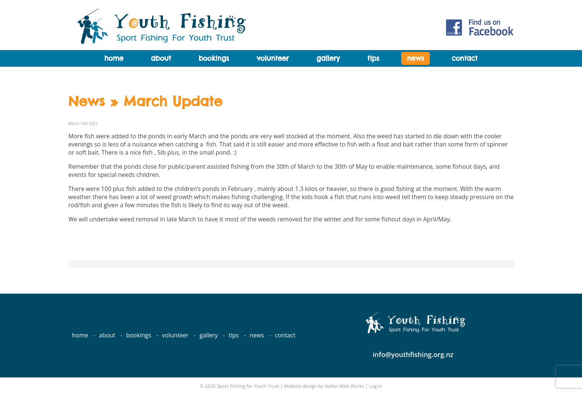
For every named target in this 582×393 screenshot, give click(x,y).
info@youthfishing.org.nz (413, 354)
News (415, 58)
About (161, 58)
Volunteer (272, 58)
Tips (373, 58)
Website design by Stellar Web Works (324, 386)
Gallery (328, 58)
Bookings (214, 58)
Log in (375, 386)
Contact (465, 58)
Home (113, 58)
